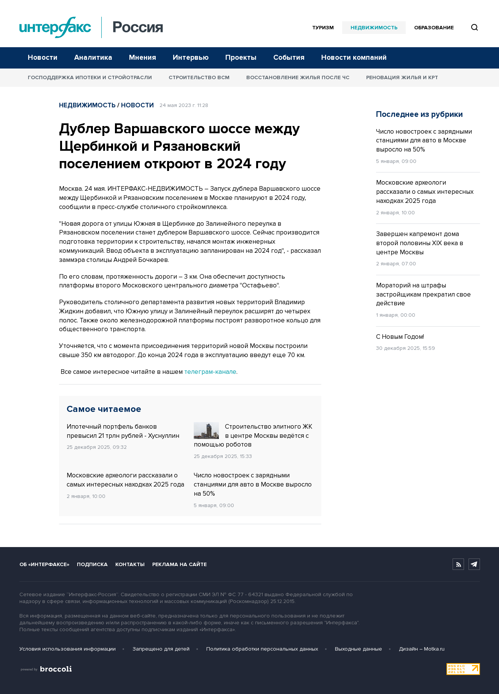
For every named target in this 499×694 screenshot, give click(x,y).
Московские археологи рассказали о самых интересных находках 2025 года (125, 479)
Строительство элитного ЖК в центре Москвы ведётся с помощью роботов (253, 435)
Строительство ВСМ (199, 77)
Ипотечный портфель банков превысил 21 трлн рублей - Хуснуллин (123, 431)
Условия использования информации (67, 649)
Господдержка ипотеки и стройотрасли (90, 77)
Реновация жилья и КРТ (402, 77)
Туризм (323, 27)
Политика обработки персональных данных (262, 649)
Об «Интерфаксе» (44, 564)
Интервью (191, 57)
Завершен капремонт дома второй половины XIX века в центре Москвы (419, 243)
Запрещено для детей (161, 649)
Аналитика (93, 57)
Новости (42, 57)
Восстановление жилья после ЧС (297, 77)
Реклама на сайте (179, 564)
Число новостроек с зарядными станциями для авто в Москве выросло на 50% (253, 484)
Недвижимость (374, 27)
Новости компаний (354, 57)
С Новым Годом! (400, 337)
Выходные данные (358, 649)
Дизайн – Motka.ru (422, 649)
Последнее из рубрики (419, 114)
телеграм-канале (210, 372)
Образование (434, 27)
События (289, 57)
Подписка (92, 564)
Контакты (130, 564)
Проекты (241, 57)
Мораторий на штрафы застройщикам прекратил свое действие (423, 294)
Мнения (142, 57)
